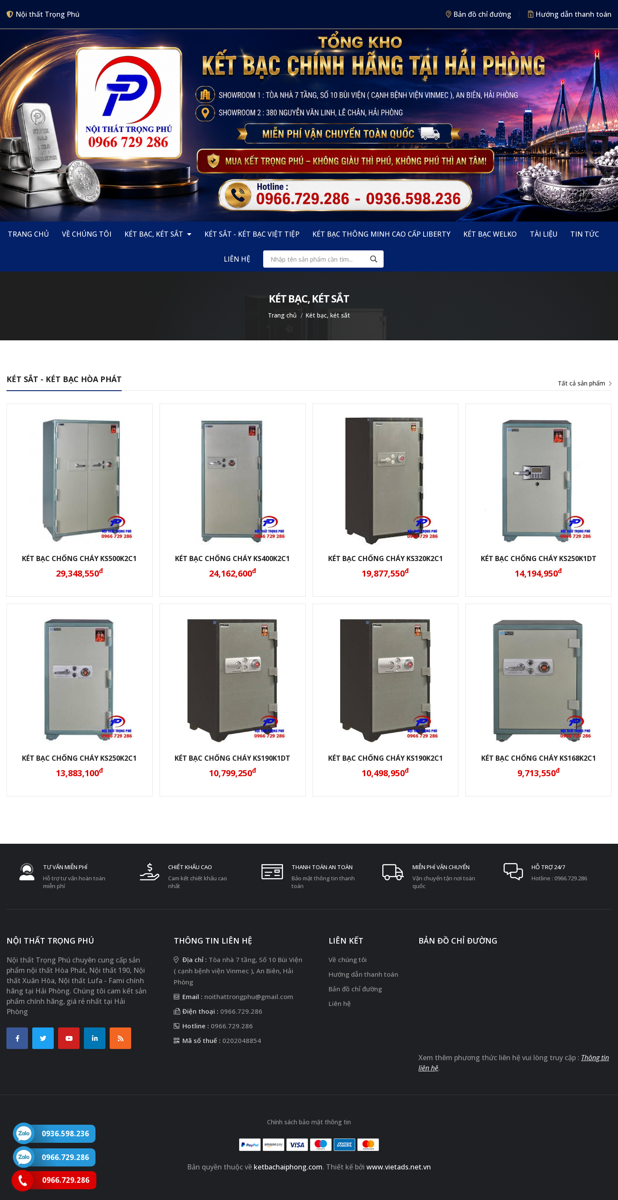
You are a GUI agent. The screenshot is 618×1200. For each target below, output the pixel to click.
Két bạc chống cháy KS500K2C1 (79, 558)
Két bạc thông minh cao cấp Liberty (381, 234)
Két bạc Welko (490, 234)
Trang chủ (28, 234)
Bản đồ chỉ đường (478, 14)
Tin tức (584, 234)
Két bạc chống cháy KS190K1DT (232, 758)
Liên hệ (237, 259)
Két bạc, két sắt (157, 234)
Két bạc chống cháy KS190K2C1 (385, 758)
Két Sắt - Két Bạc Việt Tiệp (251, 234)
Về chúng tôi (86, 234)
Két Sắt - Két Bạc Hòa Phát (64, 379)
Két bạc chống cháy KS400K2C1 (232, 558)
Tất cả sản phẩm (585, 383)
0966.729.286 (570, 878)
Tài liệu (543, 234)
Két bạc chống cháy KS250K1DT (538, 558)
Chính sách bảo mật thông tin (309, 1122)
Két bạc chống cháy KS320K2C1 (385, 558)
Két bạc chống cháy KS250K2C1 (79, 758)
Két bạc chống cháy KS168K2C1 (538, 758)
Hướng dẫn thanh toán (570, 14)
